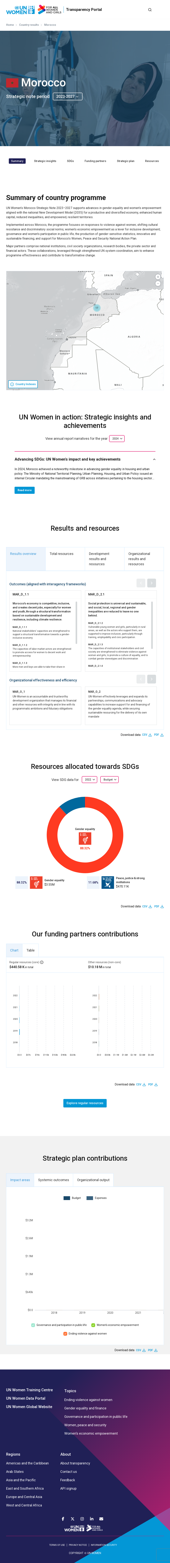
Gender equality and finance (85, 1408)
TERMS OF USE (57, 1545)
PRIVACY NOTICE (78, 1545)
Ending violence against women (88, 1333)
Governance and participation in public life (62, 1325)
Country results (29, 24)
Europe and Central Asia (24, 1497)
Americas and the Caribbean (27, 1463)
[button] (97, 308)
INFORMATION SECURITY (104, 1545)
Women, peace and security (85, 1425)
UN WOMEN (94, 1553)
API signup (68, 1488)
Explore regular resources (85, 1103)
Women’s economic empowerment (118, 1325)
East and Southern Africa (25, 1488)
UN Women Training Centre (29, 1390)
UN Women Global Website (29, 1406)
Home (10, 24)
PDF (156, 734)
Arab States (15, 1471)
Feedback (67, 1480)
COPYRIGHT (76, 1553)
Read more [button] (25, 490)
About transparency (75, 1463)
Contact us (68, 1471)
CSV (144, 734)
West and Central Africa (24, 1505)
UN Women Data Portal (25, 1398)
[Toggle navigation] (161, 9)
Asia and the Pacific (21, 1480)
